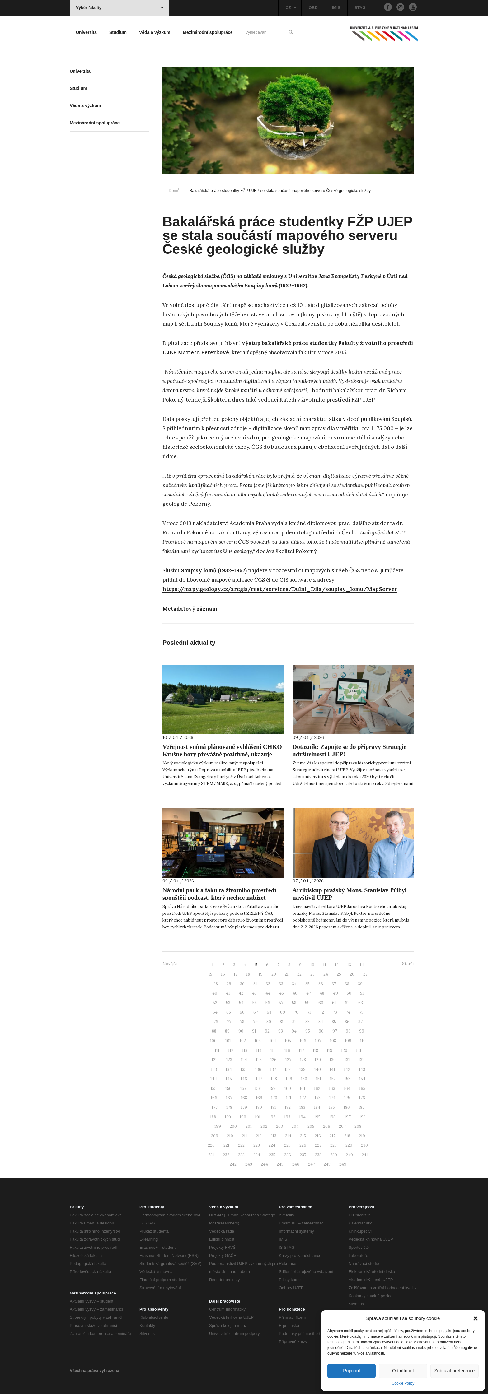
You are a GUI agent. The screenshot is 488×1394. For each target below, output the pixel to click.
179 (244, 1107)
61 (334, 1003)
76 (216, 1022)
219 (362, 1136)
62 (347, 1003)
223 (256, 1145)
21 (287, 974)
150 (304, 1078)
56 (267, 1003)
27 (365, 974)
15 (210, 974)
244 (264, 1164)
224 (272, 1145)
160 (287, 1088)
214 (288, 1136)
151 (318, 1078)
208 (357, 1126)
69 (282, 1012)
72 (322, 1012)
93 (280, 1031)
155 (214, 1088)
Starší (408, 963)
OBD (313, 7)
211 (244, 1136)
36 (320, 984)
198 (362, 1117)
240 (349, 1155)
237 (303, 1155)
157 (243, 1088)
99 (361, 1031)
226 (302, 1145)
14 (362, 965)
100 (213, 1040)
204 (295, 1126)
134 (229, 1069)
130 (333, 1059)
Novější (169, 963)
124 (244, 1059)
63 (360, 1003)
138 (288, 1069)
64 (215, 1012)
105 (288, 1040)
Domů (174, 190)
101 (228, 1040)
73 (335, 1012)
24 (325, 974)
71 (309, 1012)
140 (317, 1069)
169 (259, 1097)
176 (362, 1097)
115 (273, 1050)
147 (259, 1078)
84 (320, 1022)
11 (324, 965)
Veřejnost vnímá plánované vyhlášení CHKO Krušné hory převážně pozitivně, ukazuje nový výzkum (222, 754)
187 (361, 1107)
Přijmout (351, 1370)
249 (342, 1164)
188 (213, 1117)
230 (364, 1145)
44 (267, 993)
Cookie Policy (403, 1383)
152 (333, 1078)
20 (273, 974)
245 (280, 1164)
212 (259, 1136)
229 (348, 1145)
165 (362, 1088)
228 (333, 1145)
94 (294, 1031)
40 (214, 993)
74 (348, 1012)
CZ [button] (290, 7)
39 (360, 984)
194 (302, 1117)
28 (216, 984)
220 (211, 1145)
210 (230, 1136)
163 (332, 1088)
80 (268, 1022)
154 (362, 1078)
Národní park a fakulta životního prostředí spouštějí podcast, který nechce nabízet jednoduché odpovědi (219, 897)
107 (318, 1040)
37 (334, 984)
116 (287, 1050)
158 (258, 1088)
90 (240, 1031)
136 (258, 1069)
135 (243, 1069)
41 (228, 993)
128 (303, 1059)
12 (337, 965)
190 (243, 1117)
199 (217, 1126)
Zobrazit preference (454, 1370)
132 (361, 1059)
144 (213, 1078)
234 (256, 1155)
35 (307, 984)
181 (273, 1107)
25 (339, 974)
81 (282, 1022)
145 (229, 1078)
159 (273, 1088)
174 (332, 1097)
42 (241, 993)
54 (241, 1003)
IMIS (336, 7)
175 (347, 1097)
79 (255, 1022)
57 (281, 1003)
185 (332, 1107)
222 (241, 1145)
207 (342, 1126)
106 (303, 1040)
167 (229, 1097)
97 (334, 1031)
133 (214, 1069)
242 (233, 1164)
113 (244, 1050)
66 (242, 1012)
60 (320, 1003)
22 (299, 974)
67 (255, 1012)
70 (296, 1012)
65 (228, 1012)
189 (228, 1117)
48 (322, 993)
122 (215, 1059)
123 (229, 1059)
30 (242, 984)
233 (241, 1155)
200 (233, 1126)
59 (307, 1003)
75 (361, 1012)
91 (254, 1031)
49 (335, 993)
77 (229, 1022)
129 (318, 1059)
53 (228, 1003)
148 (274, 1078)
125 (259, 1059)
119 (329, 1050)
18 (248, 974)
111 (217, 1050)
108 (333, 1040)
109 (348, 1040)
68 (269, 1012)
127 (288, 1059)
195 (317, 1117)
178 (229, 1107)
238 (318, 1155)
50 (349, 993)
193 (287, 1117)
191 (257, 1117)
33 (281, 984)
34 (294, 984)
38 (347, 984)
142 (347, 1069)
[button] (475, 1318)
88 (214, 1031)
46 (295, 993)
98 (348, 1031)
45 (281, 993)
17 (235, 974)
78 (242, 1022)
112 (230, 1050)
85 (334, 1022)
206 (326, 1126)
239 (333, 1155)
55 (254, 1003)
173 (318, 1097)
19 (261, 974)
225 (287, 1145)
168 (244, 1097)
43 (254, 993)
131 (347, 1059)
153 (347, 1078)
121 (358, 1050)
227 (318, 1145)
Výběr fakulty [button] (119, 7)
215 (303, 1136)
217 (333, 1136)
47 (308, 993)
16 (223, 974)
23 (312, 974)
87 (360, 1022)
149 (289, 1078)
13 (349, 965)
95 (307, 1031)
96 (321, 1031)
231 (211, 1155)
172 (303, 1097)
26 (352, 974)
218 (347, 1136)
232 (226, 1155)
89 (227, 1031)
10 (312, 965)
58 (294, 1003)
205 (310, 1126)
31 (255, 984)
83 (307, 1022)
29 (229, 984)
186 (347, 1107)
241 (365, 1155)
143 (362, 1069)
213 (273, 1136)
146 (244, 1078)
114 (259, 1050)
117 (301, 1050)
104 (273, 1040)
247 (311, 1164)
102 (243, 1040)
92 (267, 1031)
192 (272, 1117)
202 (263, 1126)
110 (363, 1040)
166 (214, 1097)
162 (317, 1088)
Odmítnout (403, 1370)
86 (347, 1022)
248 (327, 1164)
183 (302, 1107)
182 (288, 1107)
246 (295, 1164)
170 (274, 1097)
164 (347, 1088)
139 (302, 1069)
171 (288, 1097)
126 (273, 1059)
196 (332, 1117)
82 (294, 1022)
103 (258, 1040)
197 (348, 1117)
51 (362, 993)
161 (302, 1088)
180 (259, 1107)
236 (287, 1155)
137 (273, 1069)
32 (268, 984)
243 (248, 1164)
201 (249, 1126)
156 (228, 1088)
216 (318, 1136)
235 (272, 1155)
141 (332, 1069)
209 (214, 1136)
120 (344, 1050)
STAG (359, 7)
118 (315, 1050)
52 (215, 1003)
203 (279, 1126)
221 (226, 1145)
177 (215, 1107)
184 (317, 1107)
